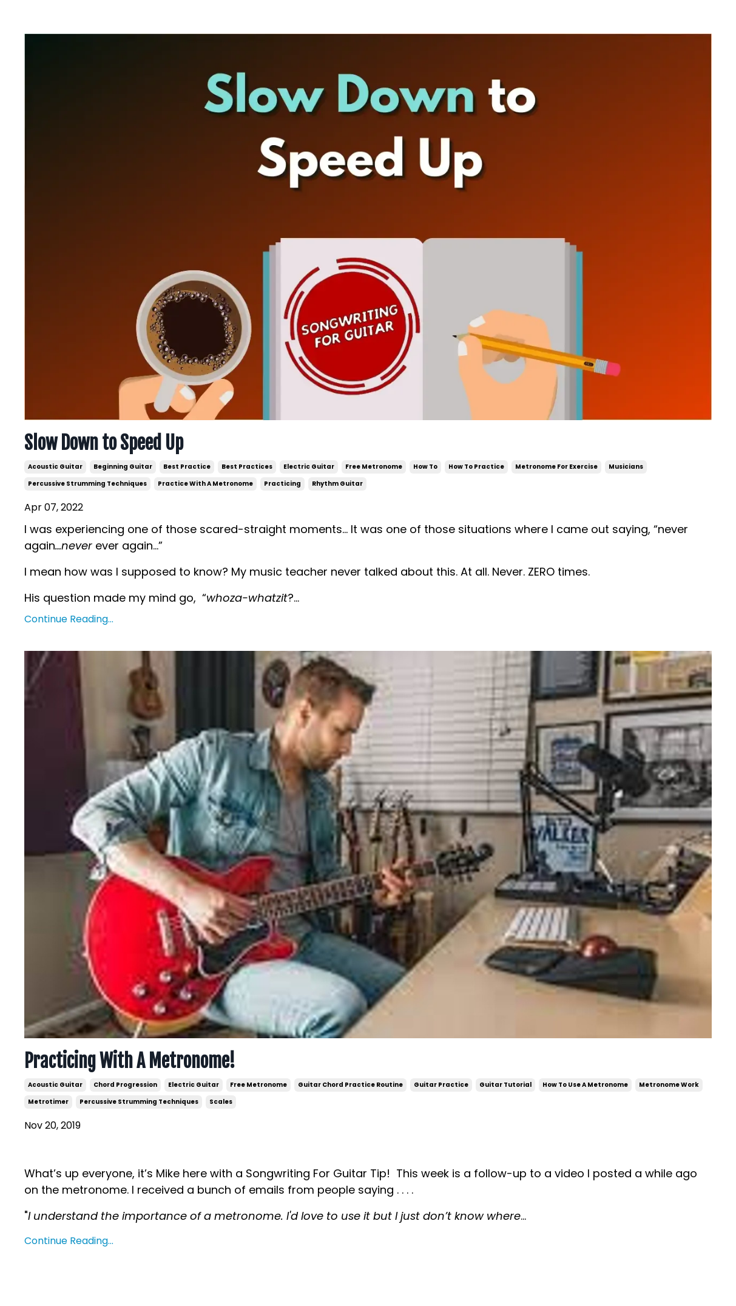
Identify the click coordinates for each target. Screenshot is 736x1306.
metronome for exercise (556, 466)
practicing (282, 483)
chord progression (125, 1084)
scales (220, 1101)
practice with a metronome (205, 483)
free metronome (373, 466)
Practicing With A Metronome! (129, 1061)
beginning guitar (122, 466)
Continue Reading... (68, 619)
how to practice (476, 466)
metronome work (669, 1084)
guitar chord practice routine (350, 1084)
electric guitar (308, 466)
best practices (246, 466)
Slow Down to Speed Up (103, 443)
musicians (626, 466)
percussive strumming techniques (87, 483)
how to (425, 466)
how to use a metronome (585, 1084)
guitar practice (441, 1084)
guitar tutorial (505, 1084)
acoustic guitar (55, 466)
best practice (187, 466)
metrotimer (48, 1101)
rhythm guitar (337, 483)
